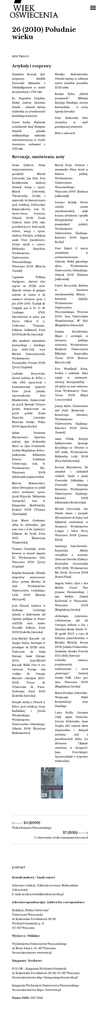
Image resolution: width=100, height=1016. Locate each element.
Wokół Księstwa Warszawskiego (32, 827)
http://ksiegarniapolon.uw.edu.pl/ (58, 977)
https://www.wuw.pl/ (49, 989)
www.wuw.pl (44, 952)
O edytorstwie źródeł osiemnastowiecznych (61, 837)
